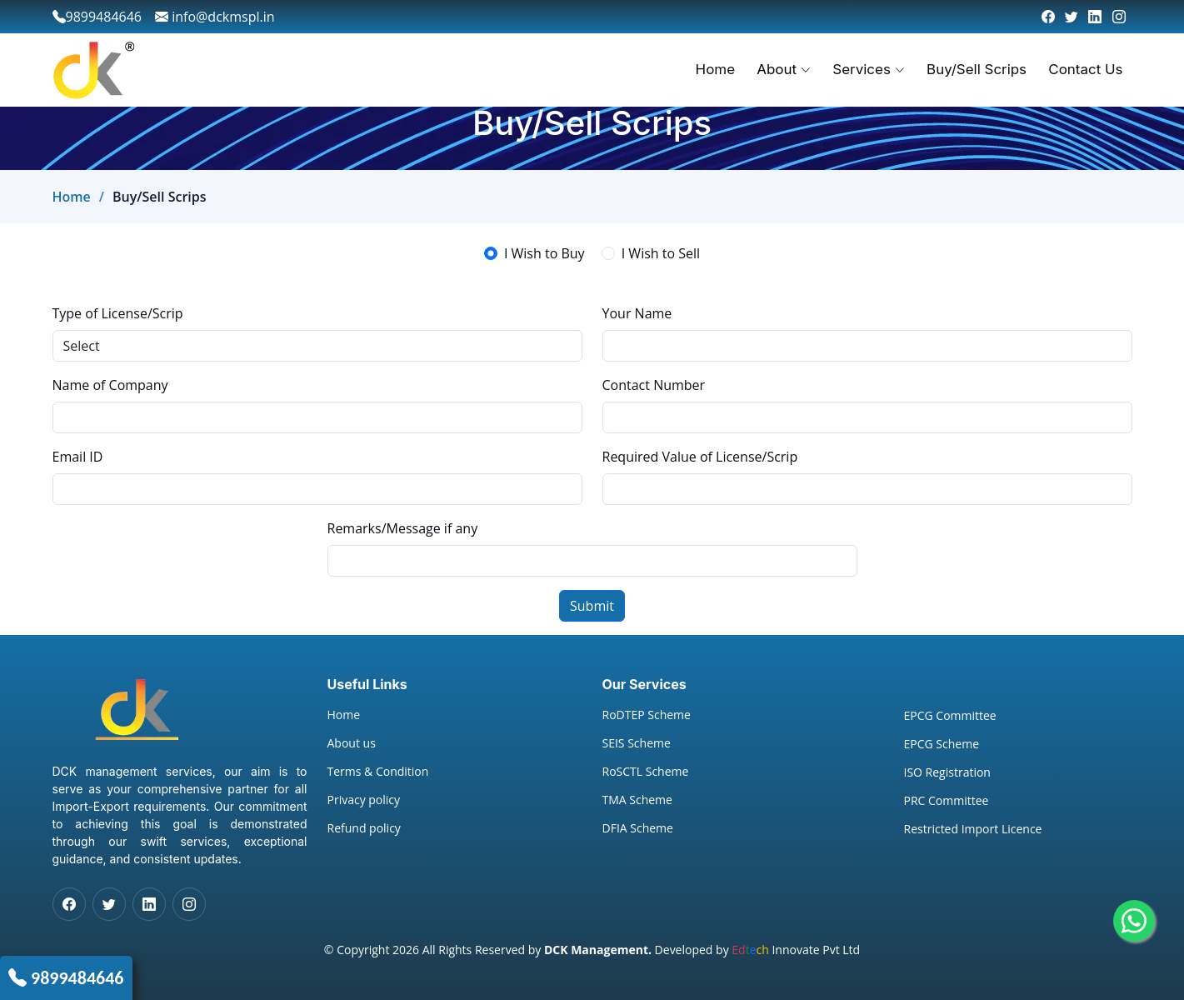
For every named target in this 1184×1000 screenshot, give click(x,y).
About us (351, 743)
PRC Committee (946, 801)
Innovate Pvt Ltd (796, 950)
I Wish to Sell (661, 253)
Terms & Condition (378, 772)
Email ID (77, 457)
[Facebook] (1048, 17)
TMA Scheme (637, 800)
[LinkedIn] (1095, 17)
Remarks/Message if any (402, 528)
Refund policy (364, 828)
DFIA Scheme (637, 828)
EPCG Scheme (942, 744)
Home (719, 69)
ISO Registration (947, 772)
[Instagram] (1119, 17)
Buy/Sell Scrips (978, 69)
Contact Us (1086, 69)
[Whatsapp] (1134, 921)
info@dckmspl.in (215, 17)
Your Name (637, 313)
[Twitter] (1071, 17)
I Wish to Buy (544, 253)
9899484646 (77, 978)
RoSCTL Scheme (645, 772)
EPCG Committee (950, 716)
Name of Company (110, 385)
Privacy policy (364, 800)
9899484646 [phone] (97, 17)
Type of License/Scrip (117, 313)
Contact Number (654, 385)
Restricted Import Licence (973, 829)
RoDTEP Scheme (646, 715)
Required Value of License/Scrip (700, 457)
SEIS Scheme (636, 743)
